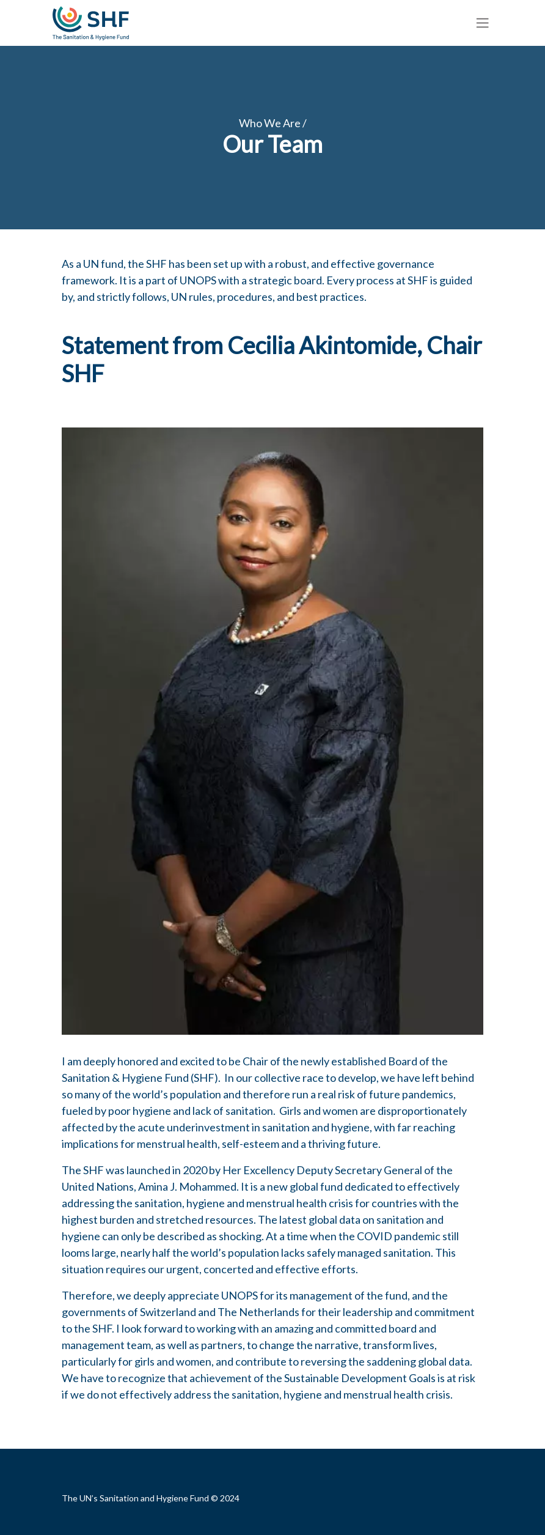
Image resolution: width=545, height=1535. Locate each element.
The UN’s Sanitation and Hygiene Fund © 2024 (151, 1498)
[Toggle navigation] (483, 22)
